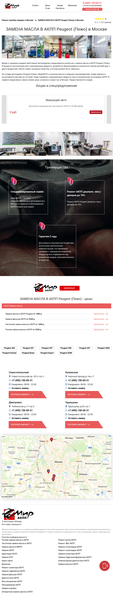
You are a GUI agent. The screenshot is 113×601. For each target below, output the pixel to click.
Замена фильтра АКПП (15, 319)
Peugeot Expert (47, 353)
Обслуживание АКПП (11, 585)
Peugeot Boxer (28, 353)
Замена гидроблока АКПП (13, 571)
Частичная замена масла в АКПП (20, 324)
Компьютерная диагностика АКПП (73, 561)
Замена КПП (7, 557)
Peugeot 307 (47, 348)
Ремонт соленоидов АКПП (70, 550)
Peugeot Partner (9, 353)
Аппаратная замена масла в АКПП (17, 592)
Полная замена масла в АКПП (18, 329)
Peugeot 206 (9, 348)
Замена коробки (9, 588)
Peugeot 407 (84, 348)
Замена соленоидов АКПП (70, 547)
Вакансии (72, 5)
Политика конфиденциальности (14, 537)
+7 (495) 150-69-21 (22, 380)
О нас (47, 8)
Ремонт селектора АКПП (13, 567)
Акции (60, 5)
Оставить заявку (20, 388)
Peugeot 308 (65, 348)
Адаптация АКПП (9, 554)
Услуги (35, 5)
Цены (47, 5)
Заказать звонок (91, 9)
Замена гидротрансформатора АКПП (74, 557)
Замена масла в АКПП (68, 564)
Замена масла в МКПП (12, 547)
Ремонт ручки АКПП (67, 540)
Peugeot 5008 (66, 353)
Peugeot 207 (28, 348)
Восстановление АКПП (12, 581)
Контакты (60, 8)
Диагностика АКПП (10, 578)
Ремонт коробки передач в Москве (17, 20)
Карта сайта (7, 561)
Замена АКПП (8, 550)
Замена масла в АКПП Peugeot (19, 314)
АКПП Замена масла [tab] (13, 306)
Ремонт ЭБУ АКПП (66, 543)
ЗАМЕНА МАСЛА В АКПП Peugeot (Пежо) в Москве (61, 20)
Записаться (96, 112)
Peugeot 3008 (104, 348)
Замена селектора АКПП (69, 554)
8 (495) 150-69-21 (92, 3)
